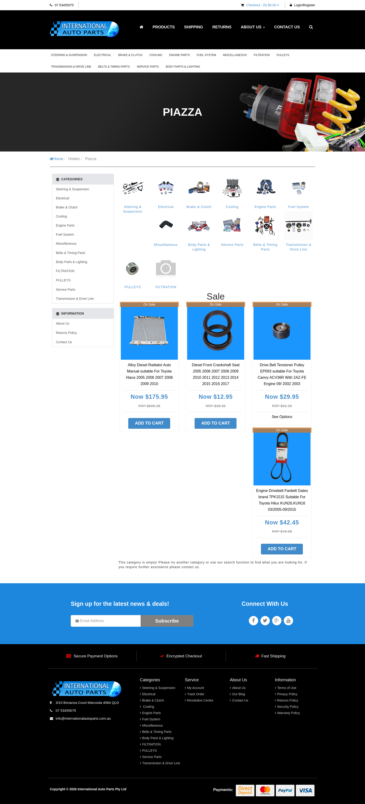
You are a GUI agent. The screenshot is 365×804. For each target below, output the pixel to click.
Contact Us (287, 27)
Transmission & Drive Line (71, 66)
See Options (282, 417)
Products (163, 27)
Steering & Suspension (69, 55)
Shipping (193, 27)
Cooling (155, 55)
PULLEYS (283, 55)
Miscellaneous (235, 55)
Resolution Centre (200, 700)
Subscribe (167, 620)
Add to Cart (149, 423)
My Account (195, 688)
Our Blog (238, 694)
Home (56, 159)
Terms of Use (286, 688)
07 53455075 (62, 5)
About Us (253, 27)
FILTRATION (262, 55)
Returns (221, 27)
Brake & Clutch (130, 55)
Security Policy (288, 706)
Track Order (195, 694)
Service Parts (148, 66)
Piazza (90, 159)
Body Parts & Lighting (183, 66)
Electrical (102, 55)
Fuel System (206, 55)
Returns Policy (66, 333)
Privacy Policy (287, 694)
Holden (74, 159)
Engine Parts (179, 55)
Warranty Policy (288, 713)
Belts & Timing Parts (114, 66)
